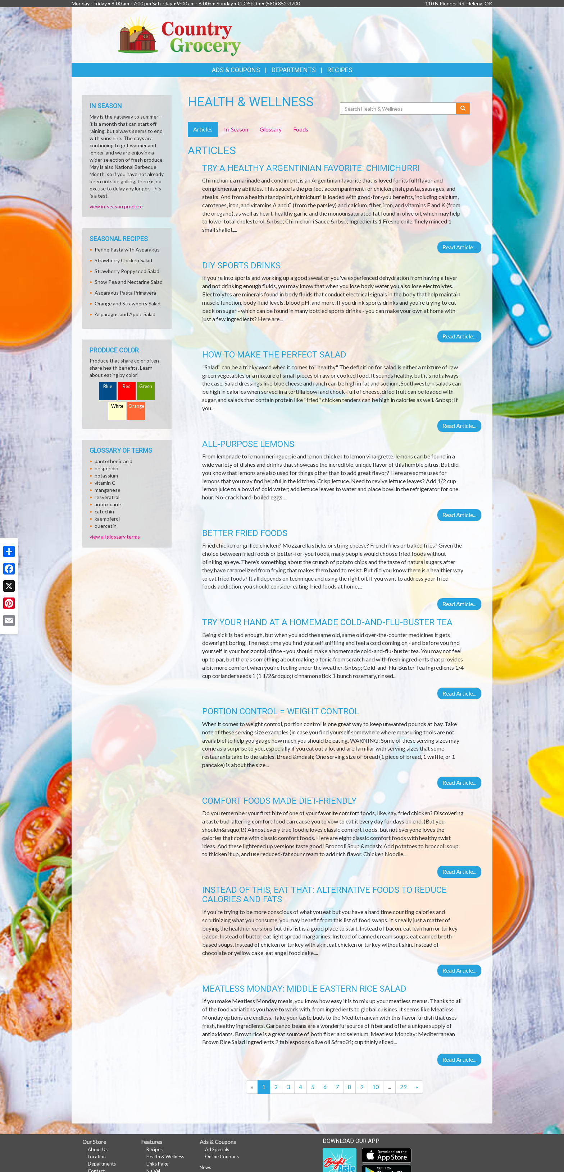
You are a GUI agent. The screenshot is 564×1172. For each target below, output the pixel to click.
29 (403, 1086)
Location (97, 1156)
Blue (107, 386)
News (205, 1167)
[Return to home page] (179, 34)
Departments (102, 1164)
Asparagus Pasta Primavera (125, 293)
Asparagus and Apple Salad (125, 314)
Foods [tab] (300, 129)
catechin (104, 511)
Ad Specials (217, 1149)
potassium (106, 475)
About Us (98, 1149)
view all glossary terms (115, 537)
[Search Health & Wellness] (398, 108)
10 (375, 1086)
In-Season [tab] (236, 129)
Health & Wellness (165, 1156)
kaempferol (107, 519)
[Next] (417, 1087)
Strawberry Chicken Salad (123, 260)
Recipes (339, 70)
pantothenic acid (113, 461)
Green (145, 386)
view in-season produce (116, 206)
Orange (136, 406)
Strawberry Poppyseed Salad (127, 271)
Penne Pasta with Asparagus (127, 249)
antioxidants (109, 504)
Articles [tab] (203, 129)
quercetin (106, 526)
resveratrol (107, 497)
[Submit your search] (463, 108)
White (117, 406)
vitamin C (105, 483)
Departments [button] (294, 70)
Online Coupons (222, 1156)
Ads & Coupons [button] (236, 70)
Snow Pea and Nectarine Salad (129, 282)
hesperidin (106, 468)
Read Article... (459, 247)
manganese (107, 490)
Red (127, 386)
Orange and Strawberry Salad (127, 303)
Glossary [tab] (271, 129)
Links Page (157, 1164)
